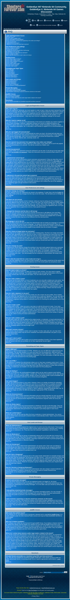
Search (41, 20)
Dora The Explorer (32, 590)
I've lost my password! (11, 41)
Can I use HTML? (10, 71)
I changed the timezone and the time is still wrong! (17, 50)
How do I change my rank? (12, 53)
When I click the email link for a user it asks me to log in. (19, 55)
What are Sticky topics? (11, 75)
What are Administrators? (12, 80)
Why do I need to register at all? (13, 38)
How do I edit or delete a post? (13, 60)
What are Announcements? (12, 74)
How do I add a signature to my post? (14, 61)
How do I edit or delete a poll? (13, 63)
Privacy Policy (35, 596)
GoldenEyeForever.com (35, 588)
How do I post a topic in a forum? (13, 58)
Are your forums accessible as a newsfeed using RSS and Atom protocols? (23, 101)
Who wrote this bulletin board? (13, 95)
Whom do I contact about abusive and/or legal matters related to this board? (23, 97)
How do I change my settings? (13, 48)
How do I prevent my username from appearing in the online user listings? (23, 40)
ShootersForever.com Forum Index (12, 28)
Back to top (8, 117)
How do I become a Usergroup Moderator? (16, 85)
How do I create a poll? (11, 62)
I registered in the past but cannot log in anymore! (17, 44)
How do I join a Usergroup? (12, 84)
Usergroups (57, 20)
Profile (33, 25)
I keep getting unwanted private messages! (16, 90)
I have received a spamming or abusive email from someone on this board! (23, 91)
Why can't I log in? (10, 37)
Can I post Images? (10, 73)
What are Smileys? (10, 72)
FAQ (35, 20)
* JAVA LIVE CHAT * (29, 21)
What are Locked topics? (11, 76)
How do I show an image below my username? (17, 52)
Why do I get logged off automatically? (14, 39)
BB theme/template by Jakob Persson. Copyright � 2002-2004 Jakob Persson (35, 577)
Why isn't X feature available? (13, 96)
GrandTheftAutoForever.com (48, 588)
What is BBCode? (10, 69)
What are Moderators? (11, 81)
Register (65, 20)
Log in (61, 25)
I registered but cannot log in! (12, 43)
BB (34, 580)
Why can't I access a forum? (12, 64)
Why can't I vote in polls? (11, 66)
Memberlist (48, 20)
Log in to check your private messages (47, 25)
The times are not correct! (12, 49)
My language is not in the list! (12, 51)
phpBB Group (56, 514)
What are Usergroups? (11, 83)
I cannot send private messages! (13, 89)
